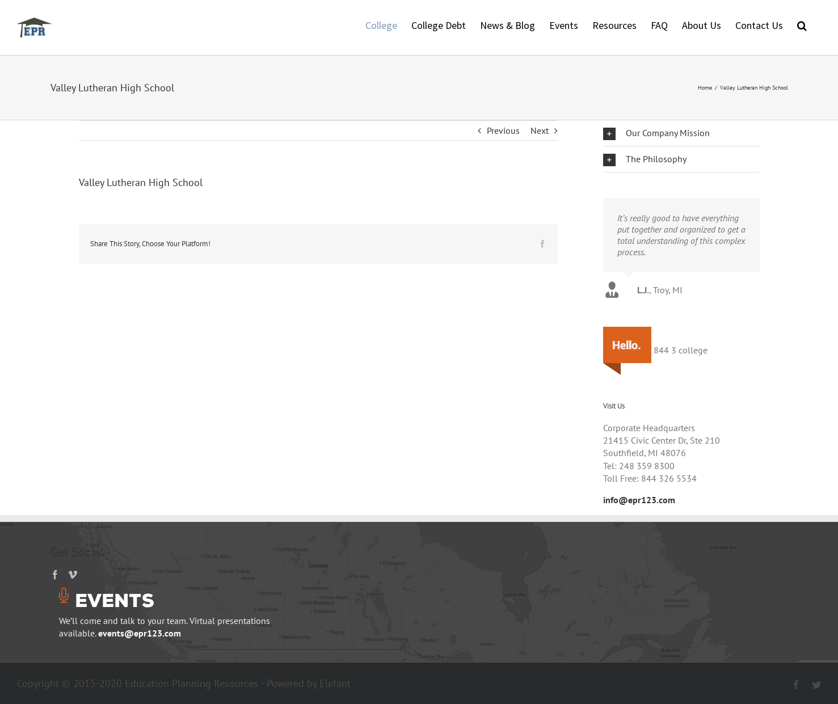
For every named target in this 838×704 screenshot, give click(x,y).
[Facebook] (55, 574)
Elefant (335, 683)
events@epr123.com (139, 633)
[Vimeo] (72, 574)
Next (539, 130)
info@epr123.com (639, 499)
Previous (503, 130)
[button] (802, 24)
